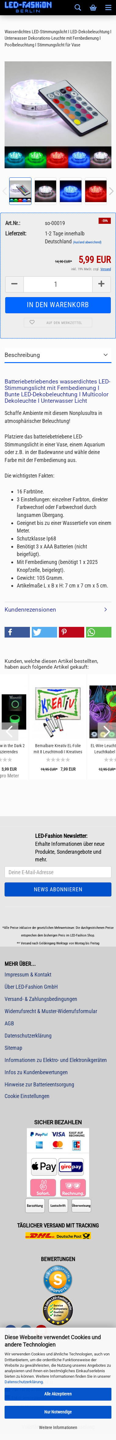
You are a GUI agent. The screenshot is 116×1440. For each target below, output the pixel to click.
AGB (9, 1023)
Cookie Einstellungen (27, 1096)
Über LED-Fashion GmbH (31, 987)
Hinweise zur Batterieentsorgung (39, 1084)
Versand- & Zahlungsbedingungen (41, 999)
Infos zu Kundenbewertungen (36, 1072)
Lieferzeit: (15, 233)
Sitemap (13, 1048)
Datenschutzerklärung (24, 1382)
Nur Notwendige (58, 1411)
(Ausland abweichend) (87, 242)
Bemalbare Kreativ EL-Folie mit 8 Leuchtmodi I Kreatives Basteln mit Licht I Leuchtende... (58, 749)
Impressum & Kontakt (28, 974)
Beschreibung (22, 354)
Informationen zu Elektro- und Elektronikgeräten (56, 1060)
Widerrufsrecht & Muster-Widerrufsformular (51, 1011)
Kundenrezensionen (30, 609)
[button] (17, 632)
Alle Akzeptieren (58, 1393)
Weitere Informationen (58, 1427)
